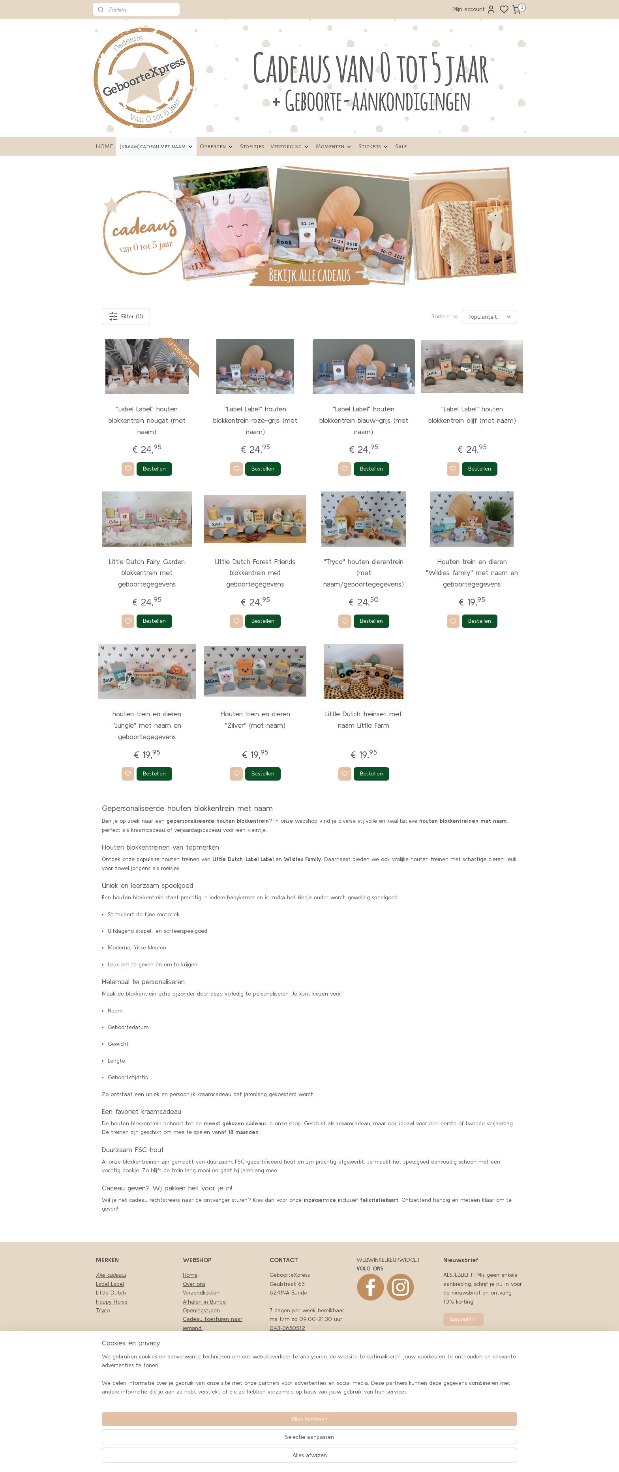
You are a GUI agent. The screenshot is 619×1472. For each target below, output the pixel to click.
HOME (104, 146)
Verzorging (290, 146)
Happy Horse (112, 1301)
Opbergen (217, 146)
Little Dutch (111, 1292)
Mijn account (474, 9)
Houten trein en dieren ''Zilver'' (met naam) (255, 719)
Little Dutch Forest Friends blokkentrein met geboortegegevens (255, 572)
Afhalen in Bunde (204, 1301)
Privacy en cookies (206, 1337)
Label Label (110, 1284)
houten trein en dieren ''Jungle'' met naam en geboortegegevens (147, 725)
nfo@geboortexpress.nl (301, 1399)
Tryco (103, 1310)
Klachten (194, 1346)
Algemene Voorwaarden (213, 1354)
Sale (401, 146)
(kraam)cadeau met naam (156, 146)
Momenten (334, 146)
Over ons (194, 1284)
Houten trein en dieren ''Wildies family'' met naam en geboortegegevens (472, 572)
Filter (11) (126, 316)
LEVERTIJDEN (198, 1363)
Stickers (373, 146)
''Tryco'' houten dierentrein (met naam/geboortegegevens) (363, 572)
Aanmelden (464, 1319)
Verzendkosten (201, 1292)
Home (190, 1275)
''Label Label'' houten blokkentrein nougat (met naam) (147, 420)
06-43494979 (288, 1337)
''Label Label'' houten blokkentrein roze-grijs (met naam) (255, 420)
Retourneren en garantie (214, 1372)
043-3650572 (287, 1328)
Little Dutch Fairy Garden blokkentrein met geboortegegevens (147, 572)
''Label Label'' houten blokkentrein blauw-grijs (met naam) (363, 420)
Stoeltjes (252, 146)
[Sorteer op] (489, 316)
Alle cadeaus (111, 1275)
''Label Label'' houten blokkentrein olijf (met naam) (472, 414)
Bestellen (154, 468)
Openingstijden (201, 1310)
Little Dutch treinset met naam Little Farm (363, 719)
